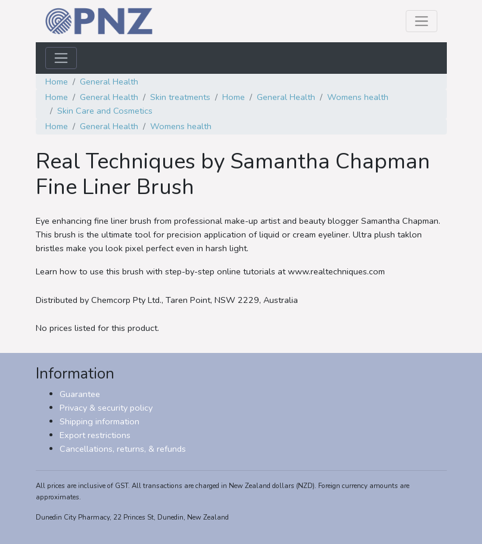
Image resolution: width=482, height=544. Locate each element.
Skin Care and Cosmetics (105, 111)
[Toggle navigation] (421, 21)
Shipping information (99, 421)
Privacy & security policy (106, 408)
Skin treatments (180, 97)
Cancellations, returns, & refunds (123, 449)
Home (56, 81)
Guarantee (80, 394)
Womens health (357, 97)
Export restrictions (95, 435)
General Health (109, 81)
